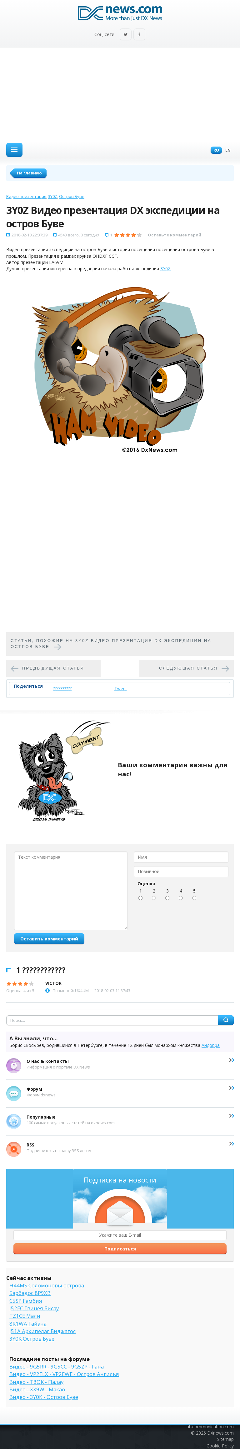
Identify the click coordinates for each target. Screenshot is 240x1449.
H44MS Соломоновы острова (46, 1285)
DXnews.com (220, 1433)
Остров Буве (71, 196)
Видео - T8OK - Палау (36, 1381)
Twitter (125, 34)
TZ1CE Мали (24, 1315)
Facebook (139, 34)
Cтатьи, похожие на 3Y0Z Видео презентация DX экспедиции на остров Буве (111, 643)
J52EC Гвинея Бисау (34, 1308)
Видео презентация (26, 196)
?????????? (62, 688)
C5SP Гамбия (25, 1300)
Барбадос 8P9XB (30, 1292)
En (226, 150)
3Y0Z (52, 196)
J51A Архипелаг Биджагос (42, 1331)
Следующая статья (188, 668)
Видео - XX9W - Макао (37, 1389)
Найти (226, 1020)
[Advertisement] (120, 94)
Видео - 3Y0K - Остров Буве (43, 1396)
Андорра (211, 1045)
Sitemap (225, 1439)
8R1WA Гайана (28, 1323)
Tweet (120, 688)
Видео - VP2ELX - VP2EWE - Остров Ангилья (64, 1374)
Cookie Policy (220, 1446)
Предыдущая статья (53, 668)
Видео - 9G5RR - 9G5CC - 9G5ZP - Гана (56, 1366)
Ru (214, 150)
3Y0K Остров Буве (31, 1338)
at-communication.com (210, 1427)
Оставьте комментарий (174, 235)
